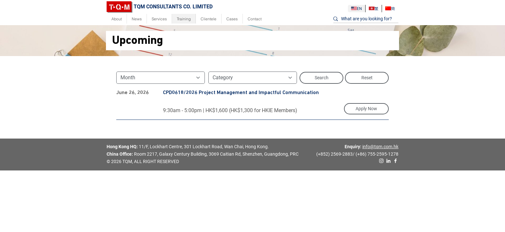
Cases (232, 18)
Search (322, 77)
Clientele (208, 18)
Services (159, 18)
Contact (255, 18)
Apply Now (366, 108)
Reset (367, 77)
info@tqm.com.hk (380, 146)
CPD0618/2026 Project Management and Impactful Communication (241, 92)
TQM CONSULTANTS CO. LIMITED (160, 7)
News (137, 18)
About (116, 18)
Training (184, 18)
